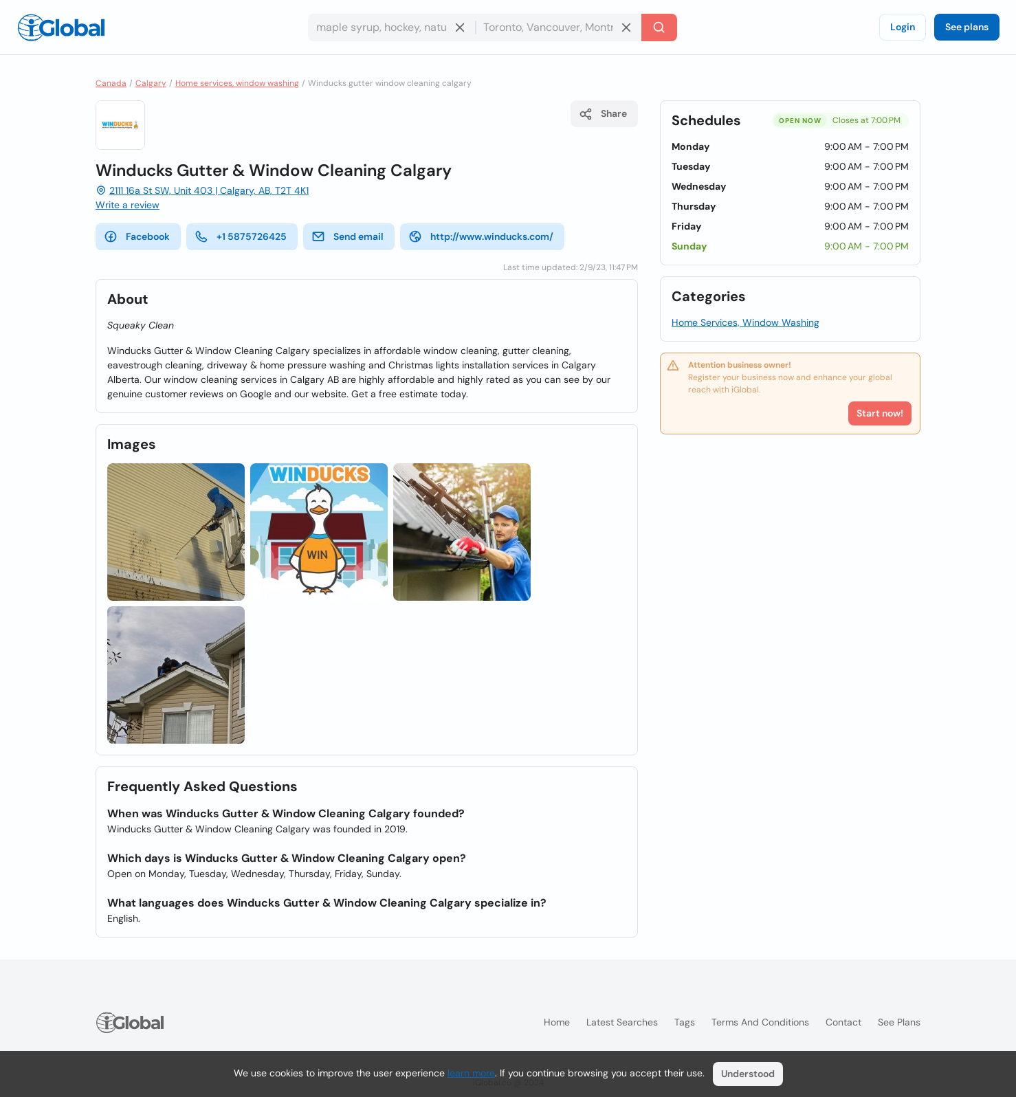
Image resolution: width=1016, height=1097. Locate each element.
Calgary (150, 83)
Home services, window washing (237, 83)
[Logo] (61, 27)
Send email (347, 236)
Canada (111, 83)
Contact (843, 1022)
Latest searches (622, 1022)
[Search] (659, 27)
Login (902, 27)
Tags (684, 1022)
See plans (967, 27)
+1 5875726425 (241, 236)
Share (603, 114)
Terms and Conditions (760, 1022)
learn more (471, 1073)
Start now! (880, 413)
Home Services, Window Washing (745, 322)
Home (557, 1022)
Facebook (137, 236)
